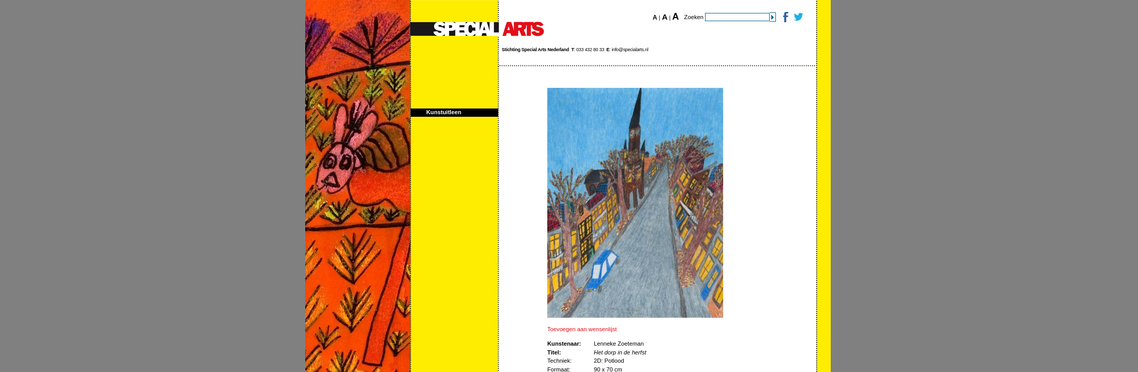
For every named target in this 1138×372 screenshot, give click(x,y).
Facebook (784, 16)
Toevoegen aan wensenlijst (582, 329)
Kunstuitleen (443, 112)
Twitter (797, 16)
